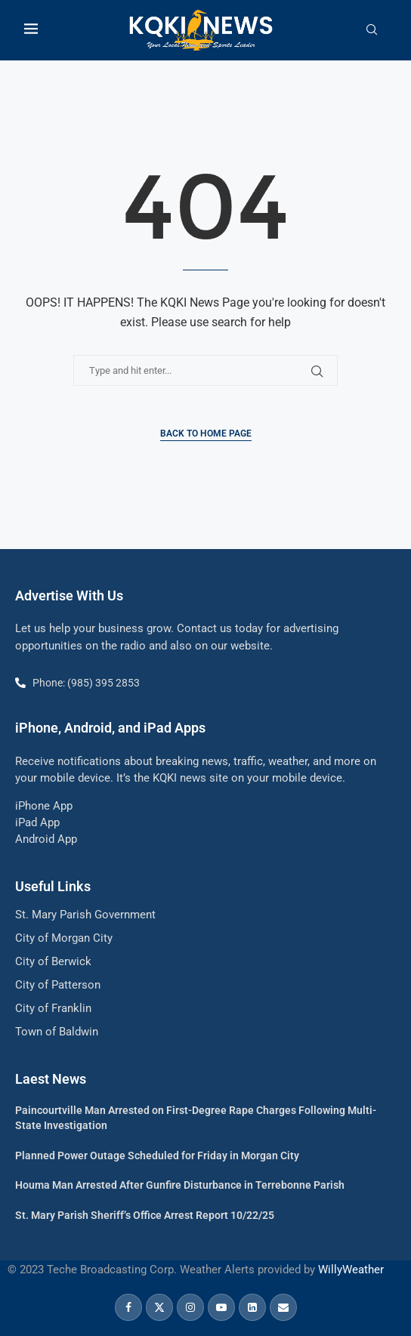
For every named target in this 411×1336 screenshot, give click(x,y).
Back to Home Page (206, 433)
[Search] (371, 30)
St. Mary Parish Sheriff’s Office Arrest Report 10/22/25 (144, 1215)
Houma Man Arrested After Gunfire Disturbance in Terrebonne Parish (180, 1185)
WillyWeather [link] (351, 1269)
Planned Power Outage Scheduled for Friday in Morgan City (157, 1155)
